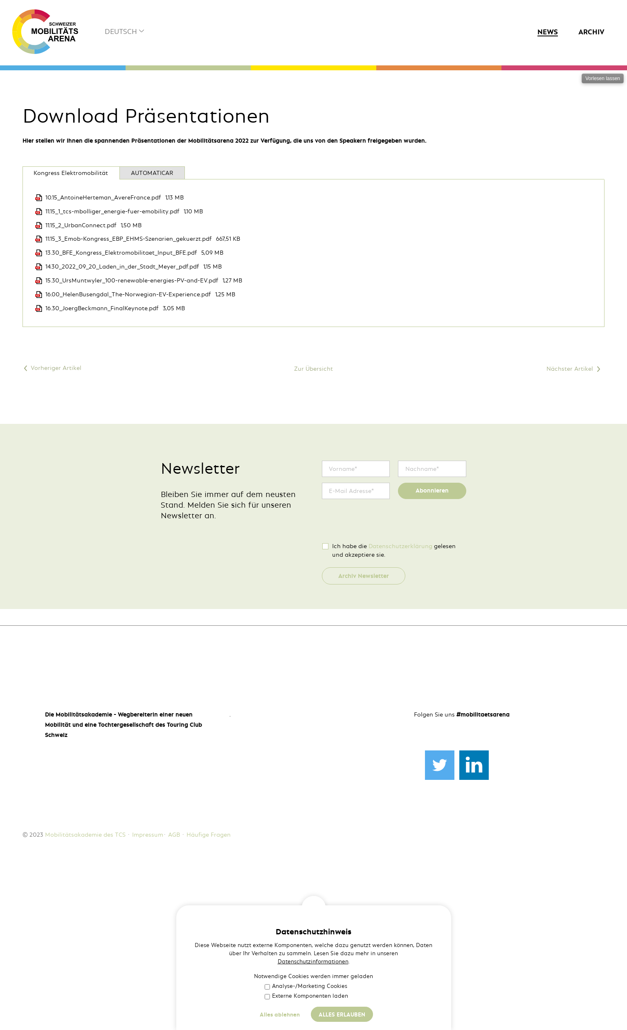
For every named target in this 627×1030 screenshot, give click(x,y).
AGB (174, 992)
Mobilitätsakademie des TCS (85, 992)
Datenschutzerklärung (400, 700)
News (547, 31)
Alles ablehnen (280, 1014)
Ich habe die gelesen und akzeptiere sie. (394, 705)
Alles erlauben (342, 1014)
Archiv (591, 31)
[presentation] (384, 675)
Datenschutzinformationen (313, 961)
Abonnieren (432, 645)
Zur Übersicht (313, 523)
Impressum (147, 992)
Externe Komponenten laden (306, 995)
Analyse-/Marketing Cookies (306, 986)
